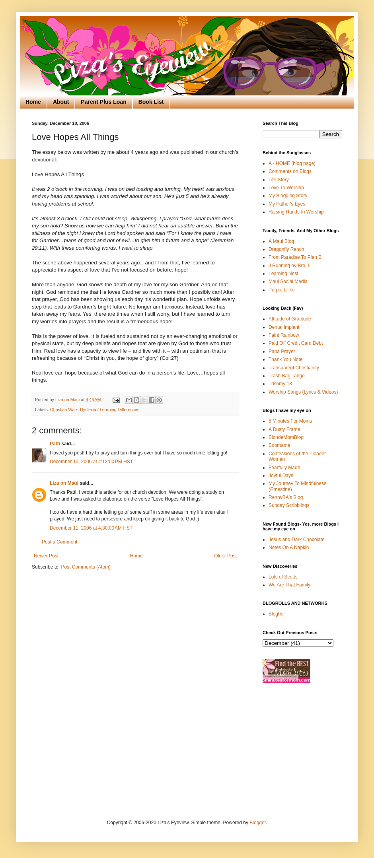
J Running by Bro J (289, 265)
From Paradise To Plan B (295, 257)
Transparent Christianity (294, 368)
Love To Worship (286, 187)
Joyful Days (281, 475)
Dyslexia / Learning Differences (109, 409)
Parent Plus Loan (103, 102)
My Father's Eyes (287, 204)
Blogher (277, 614)
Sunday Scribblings (289, 505)
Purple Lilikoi (282, 290)
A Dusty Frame (284, 429)
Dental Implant (284, 327)
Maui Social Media (288, 281)
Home (33, 102)
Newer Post (46, 556)
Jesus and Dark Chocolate (297, 539)
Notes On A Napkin (289, 547)
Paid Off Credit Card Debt (296, 343)
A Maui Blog (281, 241)
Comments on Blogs (290, 171)
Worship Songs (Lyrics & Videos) (303, 392)
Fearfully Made (284, 467)
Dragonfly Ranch (286, 249)
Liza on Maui (64, 483)
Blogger (257, 822)
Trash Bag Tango (287, 376)
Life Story (279, 179)
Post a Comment (59, 542)
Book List (151, 102)
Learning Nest (283, 273)
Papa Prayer (282, 351)
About (61, 102)
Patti (55, 443)
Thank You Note (285, 359)
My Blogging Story (288, 195)
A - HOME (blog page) (292, 163)
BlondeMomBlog (286, 437)
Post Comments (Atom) (86, 567)
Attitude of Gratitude (290, 319)
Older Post (225, 556)
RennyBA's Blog (286, 497)
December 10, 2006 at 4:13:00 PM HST (91, 461)
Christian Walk (64, 409)
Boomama (279, 445)
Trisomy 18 (280, 383)
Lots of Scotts (283, 577)
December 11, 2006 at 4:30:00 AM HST (91, 528)
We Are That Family (289, 585)
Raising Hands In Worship (296, 212)
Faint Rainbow (284, 335)
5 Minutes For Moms (290, 421)
